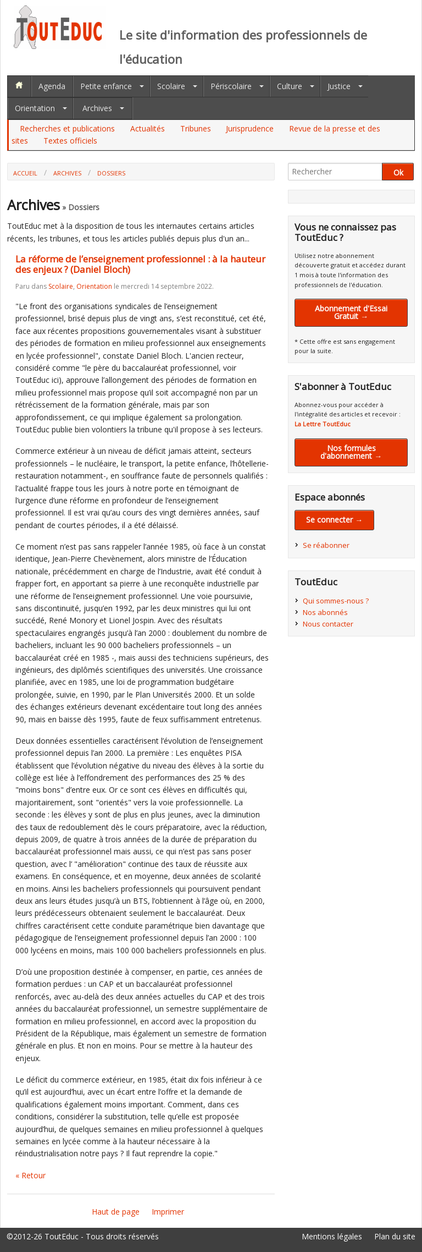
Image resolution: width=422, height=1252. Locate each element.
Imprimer (168, 1211)
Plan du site (394, 1236)
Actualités (147, 128)
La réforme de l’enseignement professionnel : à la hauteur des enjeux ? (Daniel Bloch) (140, 264)
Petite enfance (106, 86)
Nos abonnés (325, 612)
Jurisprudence (250, 128)
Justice (339, 86)
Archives (97, 108)
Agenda (51, 86)
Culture (289, 86)
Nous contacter (328, 624)
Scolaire (171, 86)
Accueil (25, 173)
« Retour (30, 1175)
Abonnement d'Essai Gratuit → (351, 312)
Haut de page (116, 1211)
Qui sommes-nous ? (336, 601)
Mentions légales (332, 1236)
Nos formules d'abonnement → (351, 452)
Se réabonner (326, 545)
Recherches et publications (67, 128)
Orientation (35, 108)
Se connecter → (334, 519)
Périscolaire (231, 86)
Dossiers (111, 173)
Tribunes (195, 128)
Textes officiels (70, 140)
